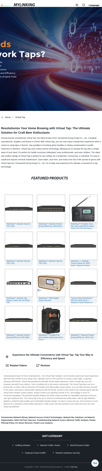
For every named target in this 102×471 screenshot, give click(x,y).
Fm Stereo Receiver (24, 423)
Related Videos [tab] (16, 365)
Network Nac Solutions (73, 417)
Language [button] (94, 5)
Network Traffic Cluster (53, 445)
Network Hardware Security (71, 453)
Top (95, 464)
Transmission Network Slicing (14, 417)
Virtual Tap (20, 117)
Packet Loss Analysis (43, 423)
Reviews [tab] (43, 365)
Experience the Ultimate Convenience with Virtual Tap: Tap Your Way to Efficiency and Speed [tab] (49, 357)
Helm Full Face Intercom (25, 420)
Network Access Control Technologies (45, 417)
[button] (77, 5)
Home (8, 117)
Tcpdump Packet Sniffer (38, 453)
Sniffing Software (25, 445)
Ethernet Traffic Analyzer (77, 420)
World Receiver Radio (83, 445)
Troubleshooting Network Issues (51, 420)
